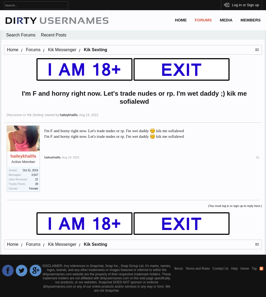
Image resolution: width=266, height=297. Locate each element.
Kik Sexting (35, 115)
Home (181, 20)
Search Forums (20, 35)
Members (251, 20)
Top (254, 268)
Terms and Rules (198, 268)
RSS (261, 268)
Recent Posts (53, 35)
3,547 (34, 174)
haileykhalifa (68, 115)
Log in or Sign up (245, 5)
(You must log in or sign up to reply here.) (235, 205)
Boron (179, 268)
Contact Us (220, 268)
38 (36, 184)
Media (226, 20)
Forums (203, 20)
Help (234, 268)
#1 (257, 157)
